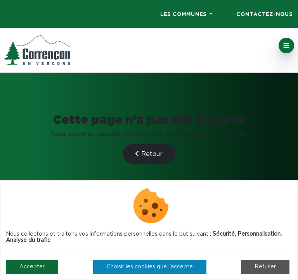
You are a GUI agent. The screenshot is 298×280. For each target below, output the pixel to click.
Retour (149, 153)
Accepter (32, 267)
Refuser (265, 267)
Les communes (184, 14)
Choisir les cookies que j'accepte (150, 267)
